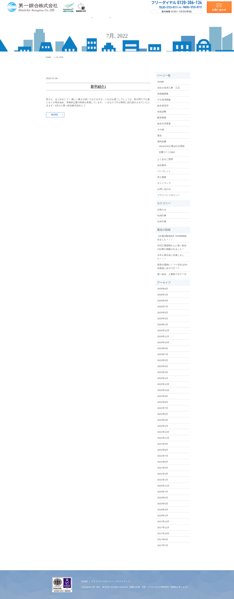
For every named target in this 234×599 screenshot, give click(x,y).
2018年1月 (162, 515)
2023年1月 (162, 378)
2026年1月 (162, 294)
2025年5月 (162, 312)
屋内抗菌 (125, 17)
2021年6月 (162, 461)
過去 (159, 135)
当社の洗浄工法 (72, 17)
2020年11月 (163, 485)
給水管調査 (91, 17)
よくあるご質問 (165, 159)
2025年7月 (162, 306)
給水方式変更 (164, 123)
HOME (56, 17)
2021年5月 (162, 467)
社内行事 (161, 215)
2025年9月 (162, 300)
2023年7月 (162, 354)
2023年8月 (162, 348)
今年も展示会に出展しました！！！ (170, 257)
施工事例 (109, 17)
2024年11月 (163, 336)
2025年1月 (162, 324)
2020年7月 (162, 491)
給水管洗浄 (162, 105)
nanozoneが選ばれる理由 (171, 146)
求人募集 (176, 17)
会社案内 (148, 17)
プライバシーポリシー (168, 195)
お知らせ (161, 209)
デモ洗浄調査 (164, 99)
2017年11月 (163, 527)
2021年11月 (163, 437)
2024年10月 (163, 342)
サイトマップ (164, 183)
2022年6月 (162, 414)
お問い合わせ (164, 189)
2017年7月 (162, 545)
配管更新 (161, 117)
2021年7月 (162, 455)
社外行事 (161, 221)
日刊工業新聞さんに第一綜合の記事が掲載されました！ (171, 247)
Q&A (137, 17)
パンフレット (164, 171)
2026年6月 (162, 288)
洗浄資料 (162, 17)
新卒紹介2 (98, 86)
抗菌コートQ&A (167, 152)
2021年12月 (163, 431)
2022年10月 (163, 390)
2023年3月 (162, 372)
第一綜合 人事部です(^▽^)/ (171, 274)
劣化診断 (161, 111)
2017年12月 (163, 521)
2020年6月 (162, 497)
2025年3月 (162, 318)
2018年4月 (162, 509)
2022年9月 (162, 396)
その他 (160, 129)
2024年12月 (163, 330)
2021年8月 (162, 449)
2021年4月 (162, 473)
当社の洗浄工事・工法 (168, 87)
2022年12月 (163, 384)
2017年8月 (162, 539)
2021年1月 (162, 479)
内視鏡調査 (162, 93)
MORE (54, 114)
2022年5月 (162, 420)
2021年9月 (162, 443)
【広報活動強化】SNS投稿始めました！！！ (172, 237)
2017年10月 (163, 533)
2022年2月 (162, 426)
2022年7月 (162, 408)
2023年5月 (162, 360)
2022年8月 (162, 402)
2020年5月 (162, 503)
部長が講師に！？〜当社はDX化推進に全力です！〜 (172, 266)
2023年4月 (162, 366)
